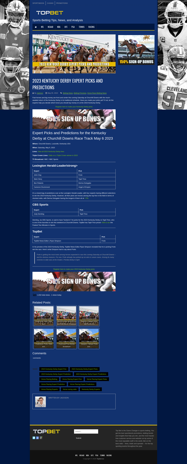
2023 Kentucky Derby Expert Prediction (56, 374)
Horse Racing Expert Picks (97, 379)
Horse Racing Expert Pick (72, 379)
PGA (73, 26)
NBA (58, 26)
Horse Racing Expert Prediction (53, 384)
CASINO (50, 3)
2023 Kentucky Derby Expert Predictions (91, 374)
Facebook (37, 437)
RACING (91, 26)
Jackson (40, 93)
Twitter (33, 437)
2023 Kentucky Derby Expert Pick (53, 369)
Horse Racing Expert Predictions (82, 384)
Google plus (40, 437)
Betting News (68, 93)
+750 (86, 198)
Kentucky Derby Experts (91, 389)
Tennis (81, 26)
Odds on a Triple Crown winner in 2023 (63, 155)
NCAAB (50, 26)
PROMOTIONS (62, 3)
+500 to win (105, 222)
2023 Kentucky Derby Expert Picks (85, 369)
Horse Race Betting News (97, 93)
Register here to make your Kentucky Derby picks (73, 107)
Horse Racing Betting (49, 379)
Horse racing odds (70, 389)
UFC (65, 26)
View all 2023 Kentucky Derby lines (51, 151)
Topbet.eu (100, 459)
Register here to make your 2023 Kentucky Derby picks (74, 269)
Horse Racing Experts (49, 389)
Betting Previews (80, 93)
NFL (42, 26)
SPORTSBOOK (38, 3)
